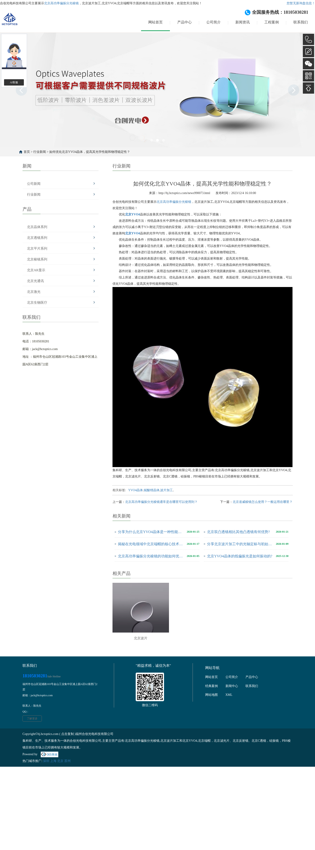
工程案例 (271, 22)
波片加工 (166, 490)
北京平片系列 (37, 248)
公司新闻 (33, 183)
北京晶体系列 (37, 227)
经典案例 (211, 686)
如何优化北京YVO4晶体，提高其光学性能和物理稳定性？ (89, 152)
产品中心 (184, 22)
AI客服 (14, 82)
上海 (53, 761)
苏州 (67, 761)
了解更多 (32, 718)
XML (228, 694)
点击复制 (67, 734)
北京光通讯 (35, 281)
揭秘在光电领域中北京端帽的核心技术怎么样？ (151, 544)
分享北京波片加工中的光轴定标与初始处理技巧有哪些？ (240, 544)
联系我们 (300, 22)
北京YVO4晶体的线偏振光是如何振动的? (239, 556)
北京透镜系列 (37, 238)
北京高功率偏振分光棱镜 (61, 3)
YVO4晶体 (135, 490)
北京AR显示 (36, 270)
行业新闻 (39, 152)
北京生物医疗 (37, 302)
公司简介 (213, 22)
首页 (27, 152)
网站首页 (155, 22)
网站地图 (211, 694)
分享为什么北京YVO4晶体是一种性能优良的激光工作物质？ (151, 532)
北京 (60, 761)
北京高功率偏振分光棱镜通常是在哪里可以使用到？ (161, 502)
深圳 (46, 761)
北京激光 (33, 292)
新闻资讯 (242, 22)
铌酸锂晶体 (152, 490)
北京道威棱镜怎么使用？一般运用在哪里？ (262, 502)
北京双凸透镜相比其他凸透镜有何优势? (238, 532)
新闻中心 (231, 686)
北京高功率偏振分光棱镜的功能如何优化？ (151, 556)
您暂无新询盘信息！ (301, 3)
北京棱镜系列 (37, 259)
